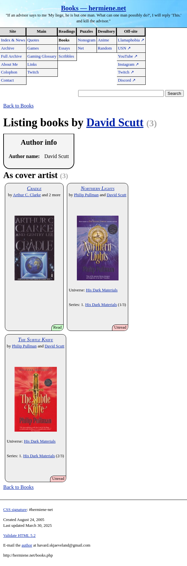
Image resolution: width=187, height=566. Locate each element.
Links (32, 64)
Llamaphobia (131, 40)
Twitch (33, 72)
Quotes (33, 40)
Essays (64, 48)
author (27, 545)
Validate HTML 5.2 (19, 535)
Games (33, 48)
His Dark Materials (102, 290)
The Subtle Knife (35, 339)
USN (124, 48)
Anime (103, 40)
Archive (7, 48)
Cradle (34, 188)
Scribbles (66, 56)
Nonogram (87, 40)
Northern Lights (97, 188)
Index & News (13, 40)
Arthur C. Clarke (27, 195)
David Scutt (114, 122)
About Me (9, 64)
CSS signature (15, 509)
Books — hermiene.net (93, 8)
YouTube (128, 56)
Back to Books (18, 105)
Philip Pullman (86, 195)
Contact (7, 80)
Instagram (128, 64)
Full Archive (11, 56)
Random (105, 48)
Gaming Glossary (42, 56)
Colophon (9, 72)
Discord (127, 80)
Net (81, 48)
